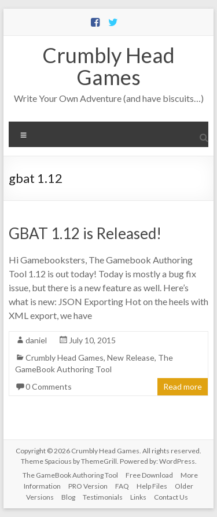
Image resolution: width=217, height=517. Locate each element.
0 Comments (48, 386)
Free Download (149, 475)
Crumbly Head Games (108, 66)
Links (138, 497)
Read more (182, 386)
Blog (68, 497)
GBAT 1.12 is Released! (85, 233)
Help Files (152, 486)
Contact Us (171, 497)
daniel (36, 340)
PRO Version (88, 486)
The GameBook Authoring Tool (70, 475)
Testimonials (103, 497)
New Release (131, 357)
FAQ (122, 486)
